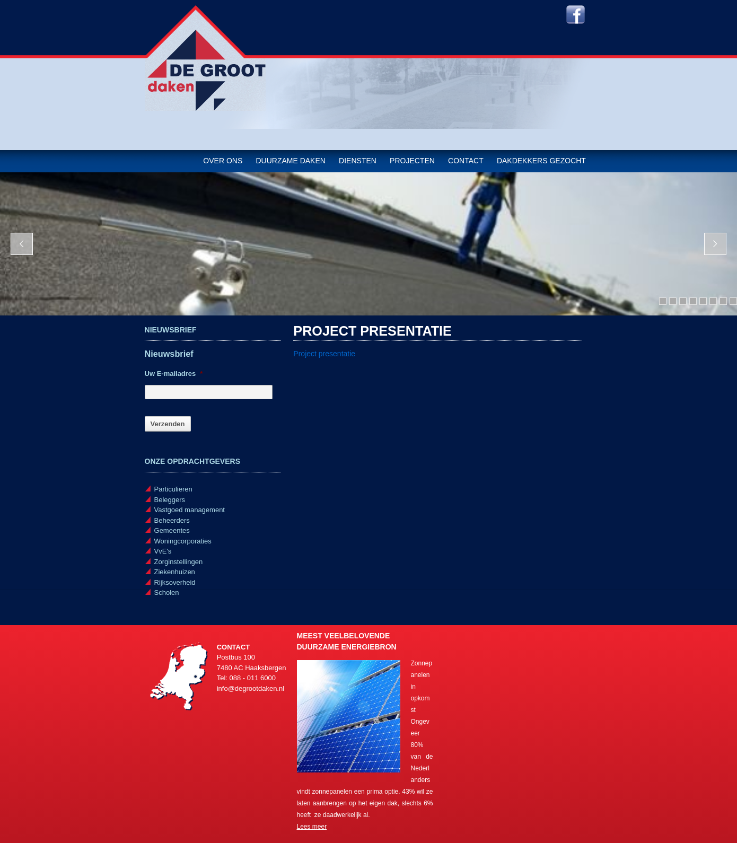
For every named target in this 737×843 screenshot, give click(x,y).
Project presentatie (324, 353)
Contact (466, 160)
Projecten (412, 160)
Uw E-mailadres (174, 373)
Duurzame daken (290, 160)
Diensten (357, 160)
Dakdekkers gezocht (541, 160)
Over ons (222, 160)
